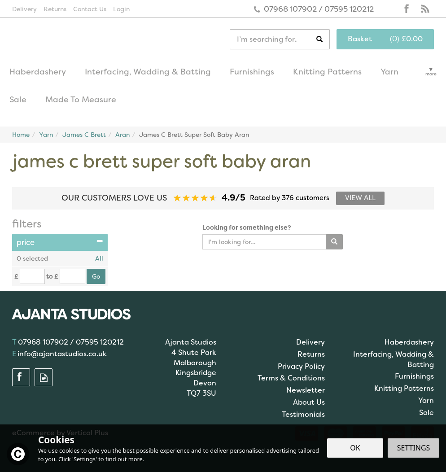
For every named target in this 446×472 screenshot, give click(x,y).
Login (121, 9)
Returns (311, 354)
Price (60, 242)
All (99, 258)
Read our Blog (425, 9)
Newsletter (305, 390)
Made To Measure (80, 99)
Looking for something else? (246, 227)
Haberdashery (409, 342)
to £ (52, 276)
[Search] (273, 39)
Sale (426, 412)
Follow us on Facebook (407, 9)
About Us (309, 402)
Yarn (426, 400)
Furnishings (414, 376)
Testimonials (303, 414)
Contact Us (89, 9)
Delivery (310, 342)
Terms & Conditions (291, 378)
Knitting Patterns (404, 388)
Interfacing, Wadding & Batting (393, 359)
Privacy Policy (301, 366)
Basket (360, 39)
